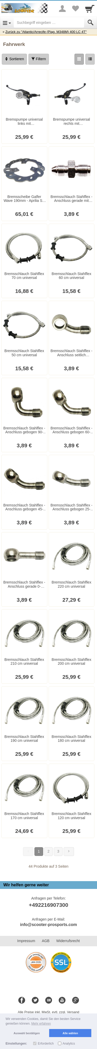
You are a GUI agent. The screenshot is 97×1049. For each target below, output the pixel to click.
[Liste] (90, 59)
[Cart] (90, 8)
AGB (46, 941)
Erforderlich (46, 1043)
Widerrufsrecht (68, 941)
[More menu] (62, 8)
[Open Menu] (6, 22)
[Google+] (75, 1000)
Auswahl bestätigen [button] (27, 1033)
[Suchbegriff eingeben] (49, 23)
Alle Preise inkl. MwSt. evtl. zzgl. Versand (48, 1012)
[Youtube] (62, 1000)
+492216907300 (48, 905)
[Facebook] (21, 1000)
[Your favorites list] (75, 8)
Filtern (38, 59)
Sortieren (14, 59)
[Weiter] (69, 851)
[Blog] (48, 1000)
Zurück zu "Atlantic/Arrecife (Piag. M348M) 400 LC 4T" (46, 32)
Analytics (69, 1043)
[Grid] (79, 59)
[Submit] (90, 22)
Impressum (26, 941)
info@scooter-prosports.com (48, 924)
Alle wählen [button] (70, 1033)
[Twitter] (35, 1000)
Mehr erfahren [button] (41, 1023)
